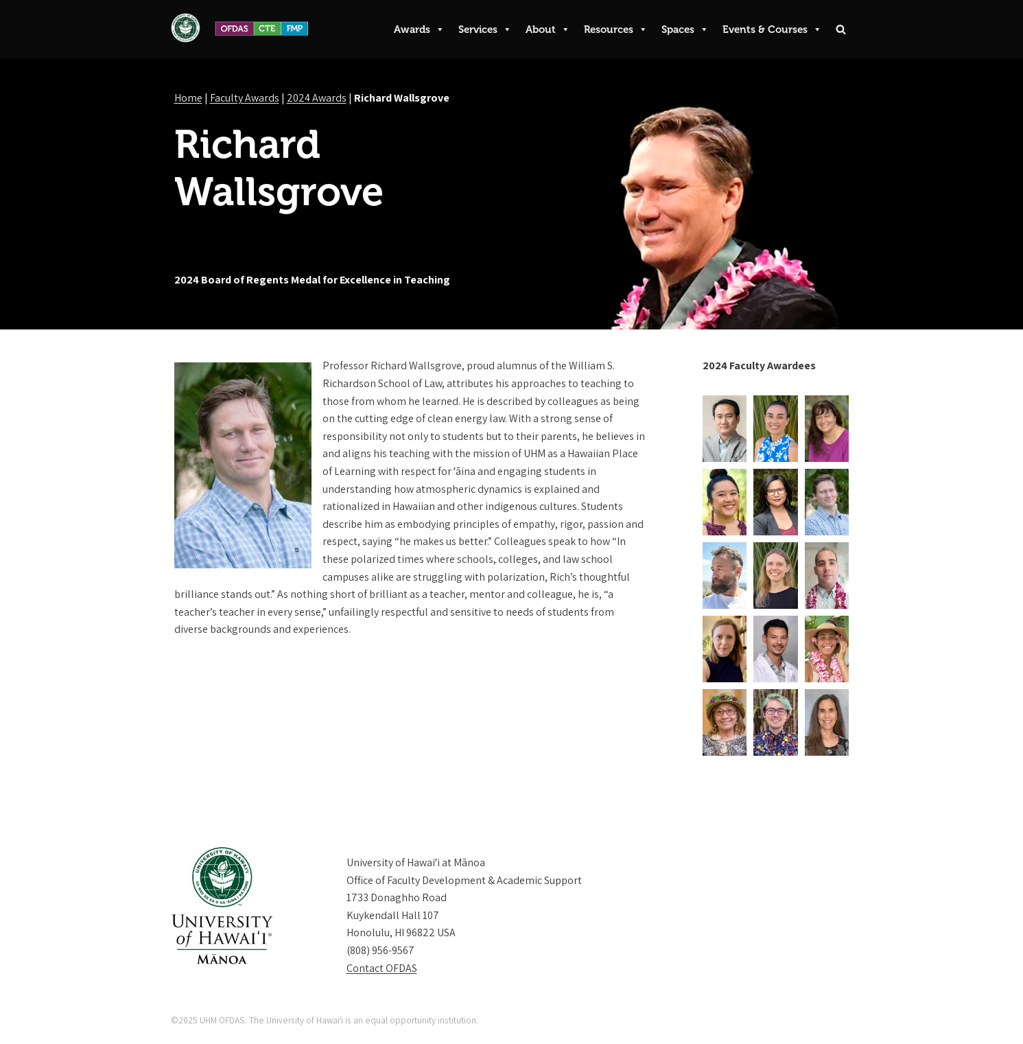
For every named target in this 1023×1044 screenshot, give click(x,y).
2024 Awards (316, 98)
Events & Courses (772, 29)
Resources (616, 29)
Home (188, 98)
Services (485, 29)
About (548, 29)
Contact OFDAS (381, 968)
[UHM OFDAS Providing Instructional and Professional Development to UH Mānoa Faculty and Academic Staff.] (239, 28)
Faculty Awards (244, 98)
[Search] (841, 29)
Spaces (685, 29)
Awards (419, 29)
